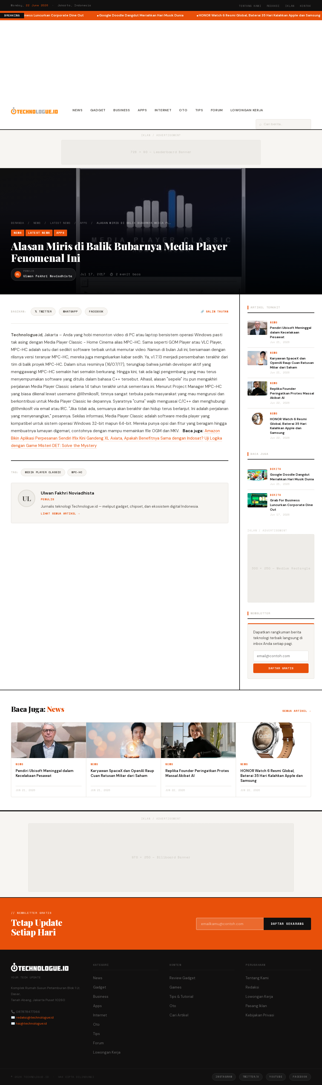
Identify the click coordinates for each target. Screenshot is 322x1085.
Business (121, 110)
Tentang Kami (250, 6)
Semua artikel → (296, 711)
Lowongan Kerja (247, 110)
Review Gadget (182, 978)
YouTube (275, 1076)
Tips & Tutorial (181, 996)
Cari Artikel (178, 1015)
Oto (183, 110)
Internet (163, 110)
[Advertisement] (161, 61)
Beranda (17, 223)
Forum (217, 110)
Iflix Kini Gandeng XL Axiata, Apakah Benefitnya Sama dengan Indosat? (137, 438)
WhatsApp (70, 311)
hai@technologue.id (31, 1023)
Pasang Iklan (256, 1006)
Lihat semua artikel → (60, 513)
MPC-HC (76, 472)
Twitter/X (251, 1076)
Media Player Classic (43, 472)
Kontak (305, 6)
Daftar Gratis (281, 668)
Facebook (96, 311)
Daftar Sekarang (287, 924)
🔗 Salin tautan (214, 311)
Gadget (98, 110)
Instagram (223, 1076)
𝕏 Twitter (43, 311)
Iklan (289, 6)
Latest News (60, 223)
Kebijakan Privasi (260, 1015)
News (78, 110)
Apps (142, 110)
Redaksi (273, 6)
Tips (199, 110)
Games (175, 987)
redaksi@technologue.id (35, 1017)
